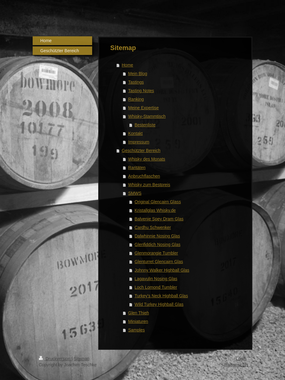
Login (241, 358)
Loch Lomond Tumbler (156, 287)
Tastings (136, 82)
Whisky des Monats (146, 159)
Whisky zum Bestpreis (149, 184)
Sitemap (81, 358)
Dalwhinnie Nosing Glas (157, 235)
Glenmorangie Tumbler (156, 253)
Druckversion (55, 358)
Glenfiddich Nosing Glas (157, 244)
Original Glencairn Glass (158, 201)
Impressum (138, 141)
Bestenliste (145, 124)
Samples (136, 330)
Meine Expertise (143, 107)
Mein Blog (137, 73)
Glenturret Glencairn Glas (159, 261)
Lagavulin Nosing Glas (156, 278)
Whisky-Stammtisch (147, 116)
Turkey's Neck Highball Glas (161, 295)
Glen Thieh (138, 312)
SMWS (135, 193)
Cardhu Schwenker (153, 227)
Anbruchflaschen (144, 176)
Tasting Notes (141, 90)
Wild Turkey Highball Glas (159, 304)
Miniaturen (138, 321)
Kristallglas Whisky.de (155, 210)
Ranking (136, 99)
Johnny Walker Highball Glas (162, 270)
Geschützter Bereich (141, 150)
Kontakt (135, 133)
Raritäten (137, 167)
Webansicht (235, 364)
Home (127, 65)
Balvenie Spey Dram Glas (159, 218)
